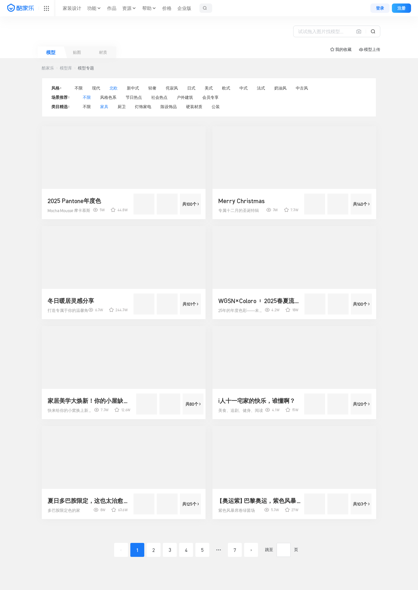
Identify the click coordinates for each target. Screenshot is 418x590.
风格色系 (108, 97)
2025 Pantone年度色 (74, 201)
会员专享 (210, 97)
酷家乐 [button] (48, 68)
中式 (243, 88)
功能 (91, 8)
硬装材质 (194, 107)
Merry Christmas (241, 201)
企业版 (184, 8)
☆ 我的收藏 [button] (341, 49)
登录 (380, 8)
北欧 (113, 88)
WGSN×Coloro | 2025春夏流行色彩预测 (260, 301)
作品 (111, 8)
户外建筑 (185, 97)
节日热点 (134, 97)
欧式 (226, 88)
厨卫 (122, 107)
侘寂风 (172, 88)
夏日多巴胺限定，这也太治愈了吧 (90, 501)
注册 (401, 8)
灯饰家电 (143, 107)
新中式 (133, 88)
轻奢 (152, 88)
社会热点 (159, 97)
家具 (104, 107)
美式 (209, 88)
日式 (191, 88)
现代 (96, 88)
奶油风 (280, 88)
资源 (126, 8)
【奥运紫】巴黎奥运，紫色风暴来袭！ (260, 501)
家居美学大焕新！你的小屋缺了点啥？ (90, 401)
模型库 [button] (66, 68)
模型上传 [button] (369, 49)
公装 (216, 107)
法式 (261, 88)
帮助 (147, 8)
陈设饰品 (169, 107)
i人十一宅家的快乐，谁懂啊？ (256, 401)
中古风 (302, 88)
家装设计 (72, 8)
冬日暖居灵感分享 (71, 301)
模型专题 (86, 68)
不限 (79, 88)
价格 (167, 8)
